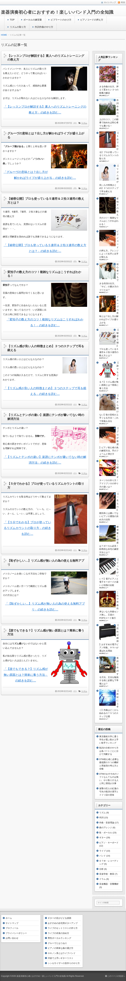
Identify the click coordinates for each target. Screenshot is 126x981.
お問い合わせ (12, 938)
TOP (12, 19)
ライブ (102, 851)
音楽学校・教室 (106, 874)
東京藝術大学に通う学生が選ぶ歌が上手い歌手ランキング (108, 739)
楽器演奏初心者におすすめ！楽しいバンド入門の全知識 (57, 12)
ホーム (9, 918)
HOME (4, 35)
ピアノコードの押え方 (91, 19)
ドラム (102, 879)
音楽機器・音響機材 (108, 884)
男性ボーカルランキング (59, 938)
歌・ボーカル (105, 832)
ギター (102, 837)
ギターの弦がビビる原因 (59, 918)
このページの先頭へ (115, 976)
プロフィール (12, 928)
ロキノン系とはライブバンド (61, 953)
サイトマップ (12, 923)
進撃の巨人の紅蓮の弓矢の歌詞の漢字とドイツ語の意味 (108, 791)
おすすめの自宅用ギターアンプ (63, 923)
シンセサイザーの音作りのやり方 (64, 963)
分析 (101, 869)
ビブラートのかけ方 (61, 19)
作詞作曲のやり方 (44, 27)
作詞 (101, 817)
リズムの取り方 (18, 27)
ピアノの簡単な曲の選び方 (60, 948)
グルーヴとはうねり (57, 943)
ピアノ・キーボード (108, 842)
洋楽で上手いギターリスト (60, 958)
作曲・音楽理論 (106, 822)
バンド (102, 855)
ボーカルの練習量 (32, 19)
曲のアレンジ (105, 827)
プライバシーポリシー (16, 933)
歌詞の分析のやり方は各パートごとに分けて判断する (108, 751)
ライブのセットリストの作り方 (63, 928)
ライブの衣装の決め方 (58, 933)
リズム (84, 123)
